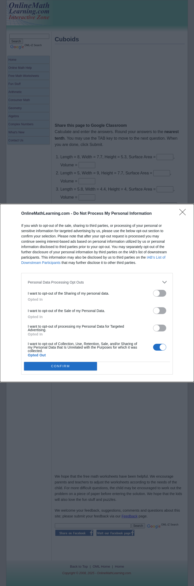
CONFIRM (60, 366)
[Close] (184, 214)
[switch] (159, 293)
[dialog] (97, 293)
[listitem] (97, 282)
